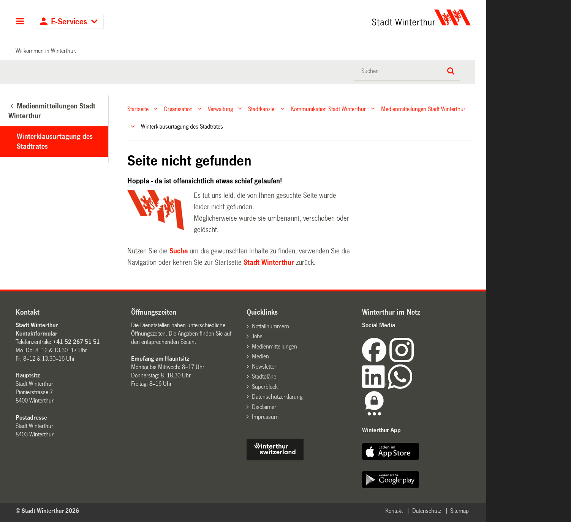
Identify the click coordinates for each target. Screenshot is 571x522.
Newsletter (264, 366)
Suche (178, 251)
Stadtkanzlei (261, 108)
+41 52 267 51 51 (76, 342)
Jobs (257, 336)
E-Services (69, 22)
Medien (260, 356)
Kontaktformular (36, 333)
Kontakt (394, 511)
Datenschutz (426, 511)
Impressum (265, 417)
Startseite (138, 108)
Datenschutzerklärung (277, 396)
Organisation (178, 108)
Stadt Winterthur (269, 262)
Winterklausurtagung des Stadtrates (55, 141)
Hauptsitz (28, 375)
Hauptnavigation (20, 22)
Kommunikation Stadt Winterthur (328, 108)
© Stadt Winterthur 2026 (47, 511)
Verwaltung (220, 108)
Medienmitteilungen (274, 346)
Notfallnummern (270, 326)
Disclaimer (264, 407)
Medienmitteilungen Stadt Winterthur (423, 108)
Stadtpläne (264, 376)
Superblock (265, 387)
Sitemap (459, 511)
